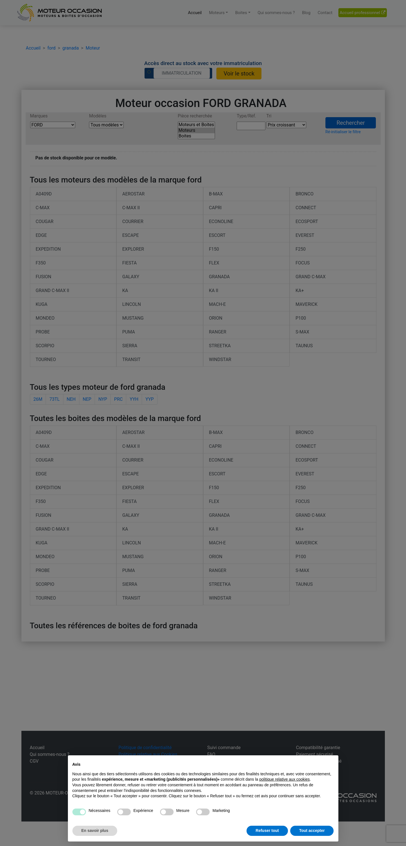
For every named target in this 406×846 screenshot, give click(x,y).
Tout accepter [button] (312, 830)
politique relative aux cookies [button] (284, 779)
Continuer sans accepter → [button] (308, 762)
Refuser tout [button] (267, 830)
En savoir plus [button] (94, 830)
